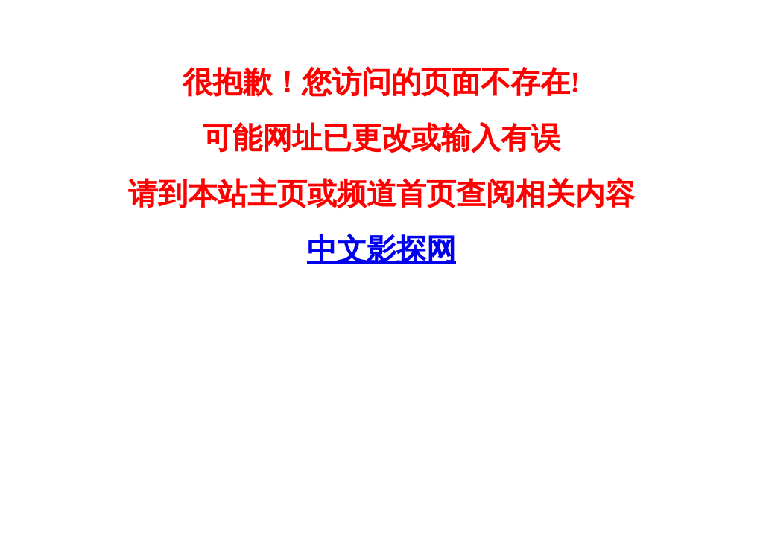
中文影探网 (381, 250)
